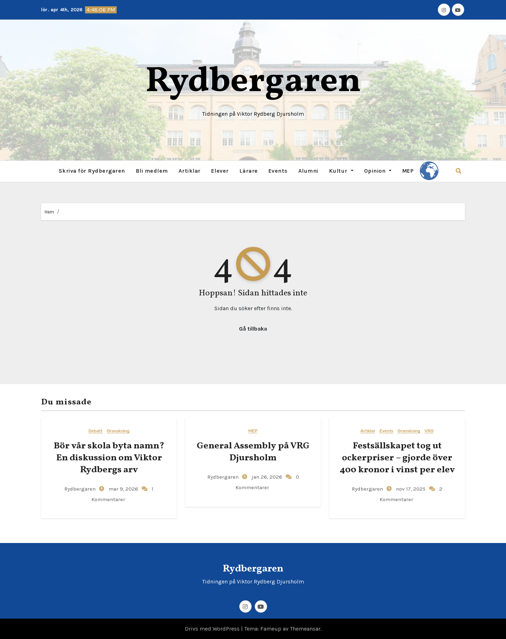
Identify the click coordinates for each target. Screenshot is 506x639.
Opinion (377, 170)
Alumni (308, 170)
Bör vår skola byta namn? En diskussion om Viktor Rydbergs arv (109, 458)
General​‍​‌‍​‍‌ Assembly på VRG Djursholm (253, 452)
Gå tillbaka (253, 328)
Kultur (341, 170)
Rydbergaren (253, 82)
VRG (429, 431)
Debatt (96, 431)
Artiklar (190, 170)
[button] (458, 171)
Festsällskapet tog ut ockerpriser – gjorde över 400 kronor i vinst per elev (397, 458)
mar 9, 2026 (122, 489)
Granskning (118, 431)
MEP (408, 170)
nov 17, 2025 (410, 489)
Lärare (248, 170)
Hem (49, 212)
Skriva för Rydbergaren (92, 170)
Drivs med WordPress (213, 628)
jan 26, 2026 (266, 477)
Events (278, 170)
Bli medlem (152, 170)
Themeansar (305, 628)
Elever (220, 170)
